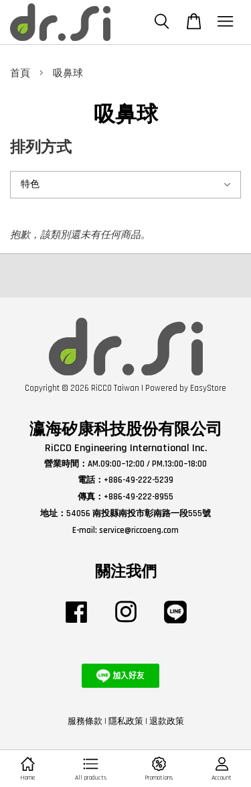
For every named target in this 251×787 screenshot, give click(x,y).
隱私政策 (125, 721)
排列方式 (41, 148)
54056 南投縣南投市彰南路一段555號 (138, 513)
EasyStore (208, 388)
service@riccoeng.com (139, 530)
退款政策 (166, 721)
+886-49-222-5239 (138, 480)
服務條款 (85, 721)
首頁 (20, 73)
